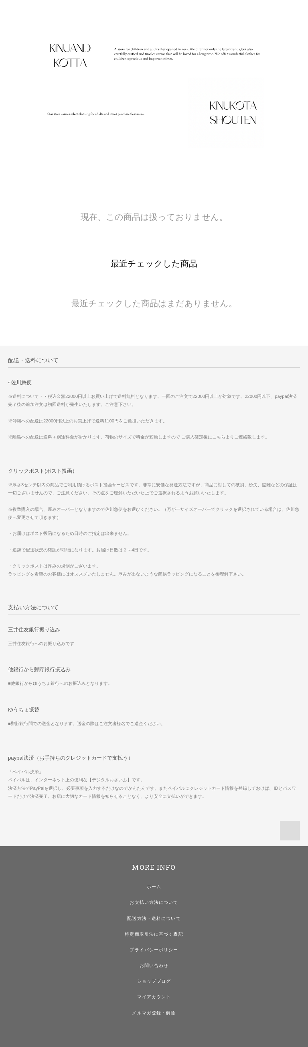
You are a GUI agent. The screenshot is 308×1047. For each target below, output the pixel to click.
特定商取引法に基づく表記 (154, 934)
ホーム (154, 886)
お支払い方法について (154, 902)
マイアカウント (154, 996)
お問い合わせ (154, 965)
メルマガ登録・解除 (154, 1012)
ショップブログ (154, 981)
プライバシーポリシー (154, 949)
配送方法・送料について (153, 918)
